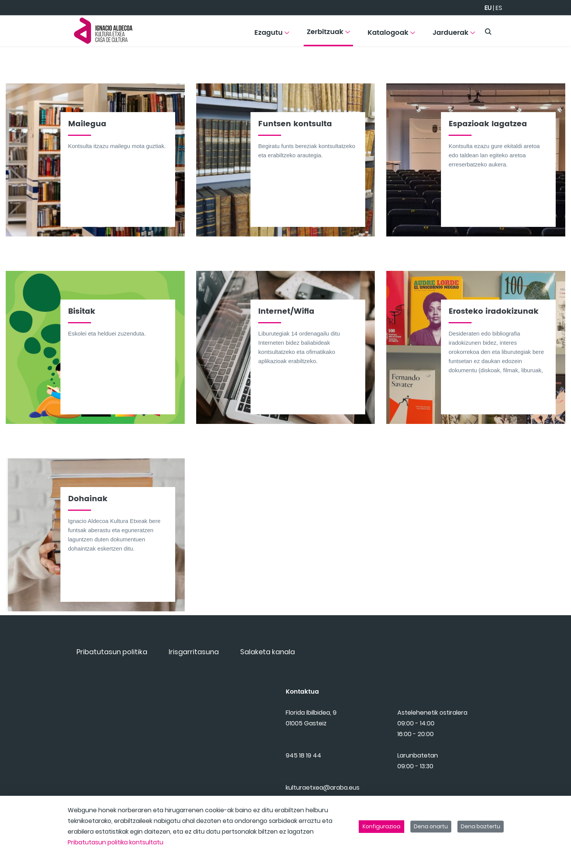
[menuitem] (271, 35)
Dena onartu (431, 826)
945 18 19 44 (303, 765)
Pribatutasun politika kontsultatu (115, 842)
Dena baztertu (480, 826)
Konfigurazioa (381, 826)
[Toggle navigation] (552, 29)
